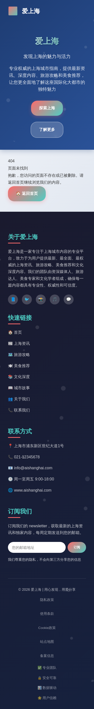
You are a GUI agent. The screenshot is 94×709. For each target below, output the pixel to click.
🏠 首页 (15, 332)
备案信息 (47, 656)
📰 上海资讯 (19, 343)
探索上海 (47, 108)
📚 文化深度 (19, 377)
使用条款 (47, 614)
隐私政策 (47, 600)
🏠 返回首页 (27, 193)
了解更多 (47, 129)
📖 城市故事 (19, 388)
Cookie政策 (47, 628)
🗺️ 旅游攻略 (19, 355)
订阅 (77, 547)
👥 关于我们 (19, 399)
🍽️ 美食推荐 (19, 366)
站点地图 (47, 642)
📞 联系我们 (19, 410)
